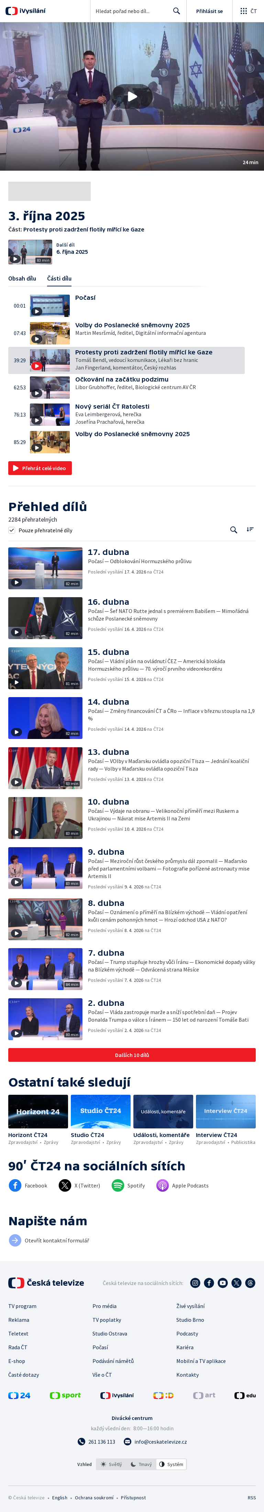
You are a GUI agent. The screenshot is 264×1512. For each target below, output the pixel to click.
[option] (111, 1464)
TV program (22, 1306)
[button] (132, 96)
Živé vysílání (190, 1306)
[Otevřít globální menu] (248, 11)
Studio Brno (190, 1319)
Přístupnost (133, 1497)
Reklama (18, 1319)
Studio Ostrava (109, 1333)
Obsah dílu (22, 278)
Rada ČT (18, 1347)
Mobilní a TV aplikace (201, 1360)
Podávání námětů (113, 1360)
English (59, 1497)
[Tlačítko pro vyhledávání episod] (234, 530)
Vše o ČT (102, 1374)
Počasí (100, 1347)
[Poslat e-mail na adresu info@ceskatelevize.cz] (155, 1441)
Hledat (174, 14)
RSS (252, 1497)
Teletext (18, 1333)
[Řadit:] (250, 529)
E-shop (16, 1360)
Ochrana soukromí (94, 1497)
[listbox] (141, 1464)
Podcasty (187, 1333)
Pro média (104, 1306)
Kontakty (187, 1374)
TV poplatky (106, 1319)
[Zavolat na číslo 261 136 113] (96, 1441)
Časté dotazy (23, 1374)
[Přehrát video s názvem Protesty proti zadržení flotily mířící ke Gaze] (132, 96)
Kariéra (185, 1347)
